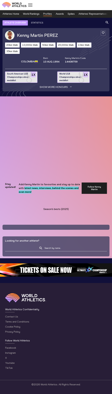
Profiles (47, 13)
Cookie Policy (12, 326)
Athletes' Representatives (92, 13)
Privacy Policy (12, 331)
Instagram (10, 352)
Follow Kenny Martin (94, 188)
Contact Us (11, 316)
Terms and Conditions (17, 321)
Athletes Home (11, 13)
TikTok (9, 367)
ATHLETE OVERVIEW (15, 22)
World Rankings (31, 13)
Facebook (10, 347)
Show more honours (56, 87)
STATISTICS (37, 22)
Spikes (71, 13)
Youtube (10, 362)
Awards (60, 13)
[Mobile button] (30, 5)
